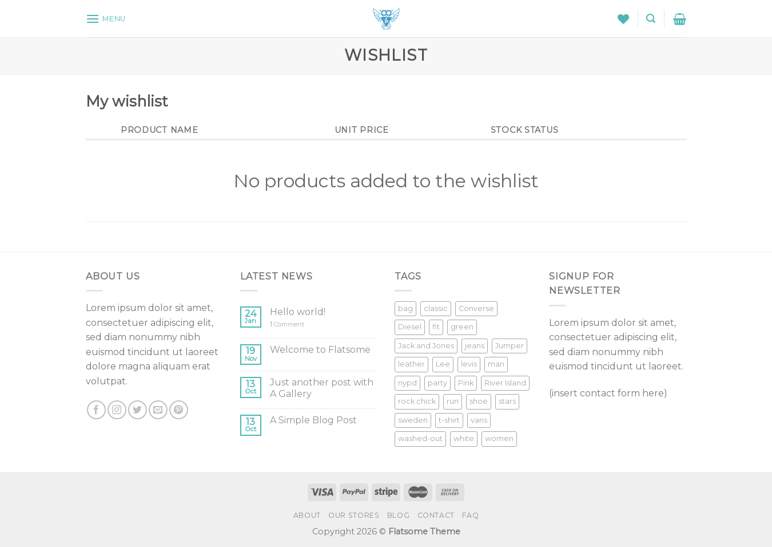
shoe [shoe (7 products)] (478, 401)
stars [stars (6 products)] (507, 401)
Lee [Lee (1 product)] (443, 364)
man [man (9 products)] (496, 364)
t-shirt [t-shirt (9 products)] (449, 420)
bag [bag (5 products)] (405, 308)
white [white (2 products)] (463, 438)
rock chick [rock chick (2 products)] (417, 401)
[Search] (650, 18)
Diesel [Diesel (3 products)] (409, 326)
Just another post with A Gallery (321, 388)
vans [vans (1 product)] (479, 420)
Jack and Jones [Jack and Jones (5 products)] (426, 345)
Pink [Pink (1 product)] (465, 383)
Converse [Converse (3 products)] (476, 308)
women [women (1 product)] (499, 438)
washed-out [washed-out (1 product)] (420, 438)
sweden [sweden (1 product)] (413, 420)
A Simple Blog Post (313, 420)
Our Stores (353, 515)
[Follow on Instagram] (117, 409)
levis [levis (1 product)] (469, 364)
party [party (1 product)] (437, 383)
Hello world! (297, 311)
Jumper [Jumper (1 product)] (509, 345)
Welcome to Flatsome (320, 349)
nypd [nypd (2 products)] (407, 383)
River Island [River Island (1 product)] (505, 383)
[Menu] (106, 19)
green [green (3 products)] (462, 326)
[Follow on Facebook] (96, 409)
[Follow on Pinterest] (178, 409)
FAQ (470, 515)
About (307, 515)
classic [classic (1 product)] (436, 308)
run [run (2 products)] (453, 401)
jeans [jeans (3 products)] (474, 345)
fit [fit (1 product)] (436, 326)
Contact (436, 515)
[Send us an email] (158, 409)
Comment (287, 324)
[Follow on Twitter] (137, 409)
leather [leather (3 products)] (411, 364)
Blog (398, 515)
